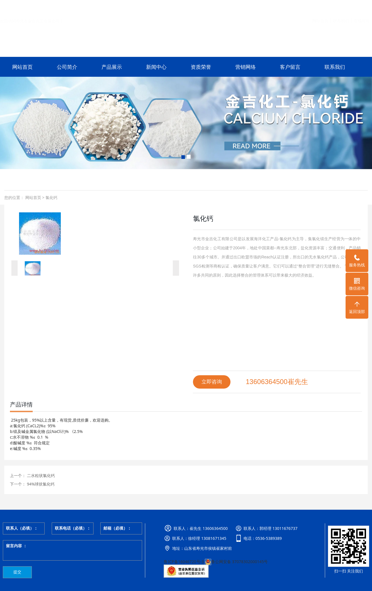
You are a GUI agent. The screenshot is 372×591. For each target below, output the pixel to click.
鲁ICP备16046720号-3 (184, 561)
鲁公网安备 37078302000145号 (236, 562)
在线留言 (362, 7)
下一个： (18, 484)
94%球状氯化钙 (40, 484)
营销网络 (245, 66)
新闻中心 (156, 66)
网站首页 (320, 7)
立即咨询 (211, 382)
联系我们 (341, 7)
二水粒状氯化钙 (40, 475)
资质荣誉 (201, 66)
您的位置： (14, 197)
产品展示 (111, 66)
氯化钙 (50, 197)
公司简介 (67, 66)
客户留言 (290, 66)
